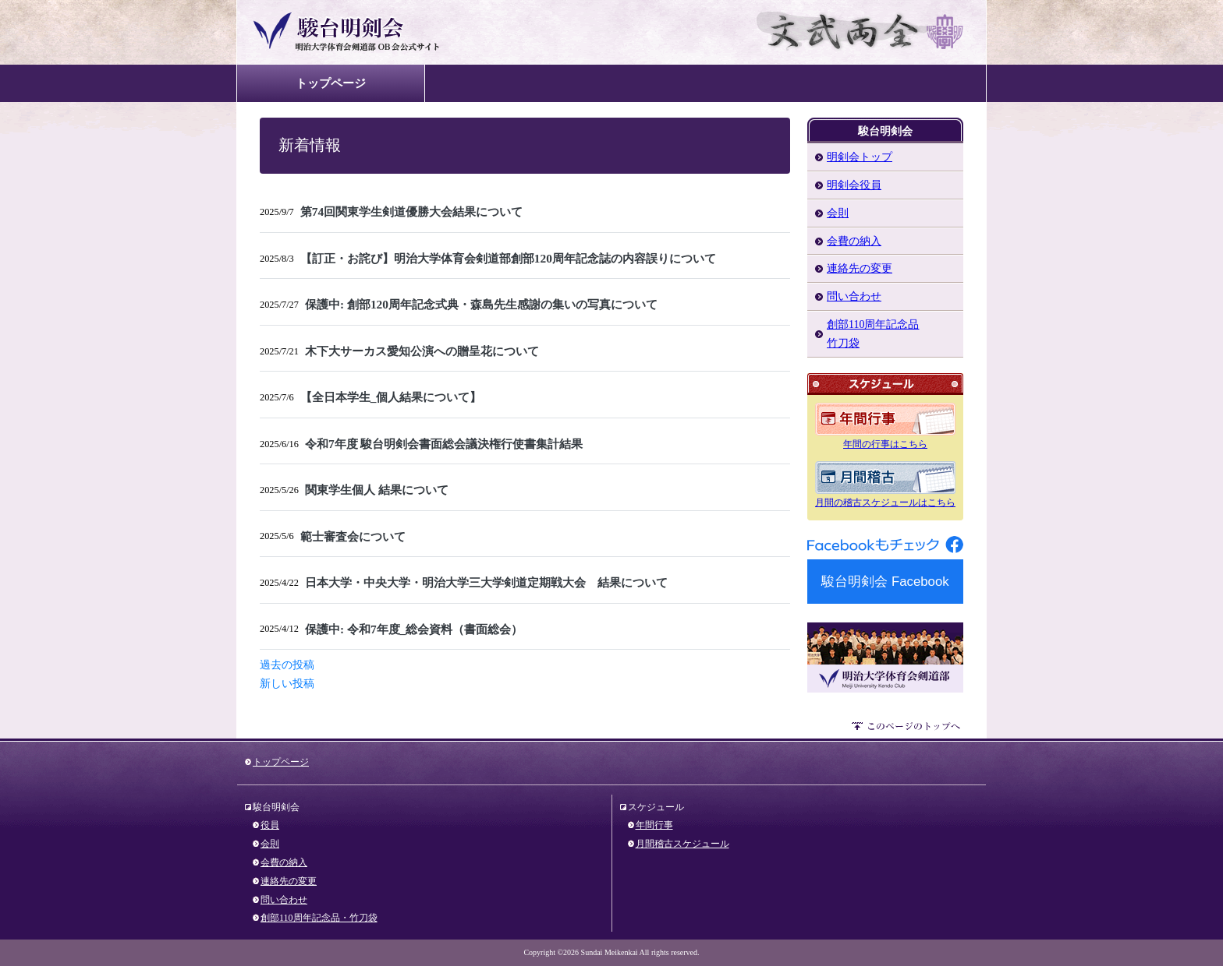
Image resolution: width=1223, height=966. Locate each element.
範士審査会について (353, 536)
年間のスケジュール (885, 419)
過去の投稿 (287, 665)
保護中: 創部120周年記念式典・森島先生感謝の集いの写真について (481, 304)
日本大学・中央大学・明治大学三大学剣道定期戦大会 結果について (486, 582)
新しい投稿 (287, 683)
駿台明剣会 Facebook (884, 581)
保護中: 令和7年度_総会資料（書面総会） (414, 629)
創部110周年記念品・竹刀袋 (319, 917)
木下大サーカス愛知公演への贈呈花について (422, 351)
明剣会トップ (859, 157)
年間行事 (654, 825)
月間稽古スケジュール (682, 843)
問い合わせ (854, 296)
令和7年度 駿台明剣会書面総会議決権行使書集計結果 (444, 443)
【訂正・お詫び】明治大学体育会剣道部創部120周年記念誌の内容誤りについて (508, 258)
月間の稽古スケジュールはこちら (885, 502)
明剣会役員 (854, 185)
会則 (838, 213)
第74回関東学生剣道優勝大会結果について (411, 211)
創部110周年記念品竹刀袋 (873, 334)
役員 (270, 825)
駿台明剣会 (379, 32)
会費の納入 (854, 241)
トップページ (331, 83)
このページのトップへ (907, 728)
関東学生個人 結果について (376, 489)
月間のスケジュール (885, 477)
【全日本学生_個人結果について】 (391, 397)
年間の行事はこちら (885, 444)
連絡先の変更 (859, 268)
